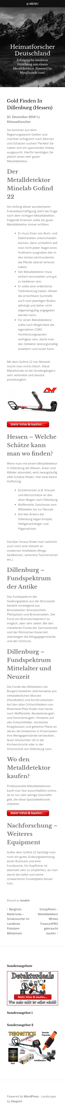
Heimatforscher (19, 122)
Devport (16, 1101)
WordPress (31, 1096)
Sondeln (25, 900)
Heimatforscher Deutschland (32, 50)
